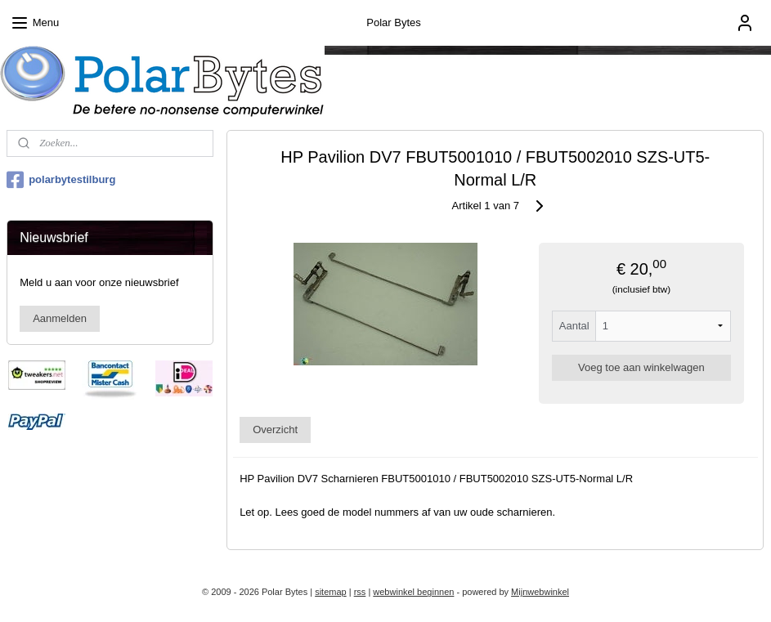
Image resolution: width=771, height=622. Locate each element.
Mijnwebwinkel (540, 592)
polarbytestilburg (61, 180)
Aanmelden (60, 318)
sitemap (331, 592)
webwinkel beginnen (413, 592)
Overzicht (275, 429)
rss (360, 592)
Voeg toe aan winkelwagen (642, 367)
